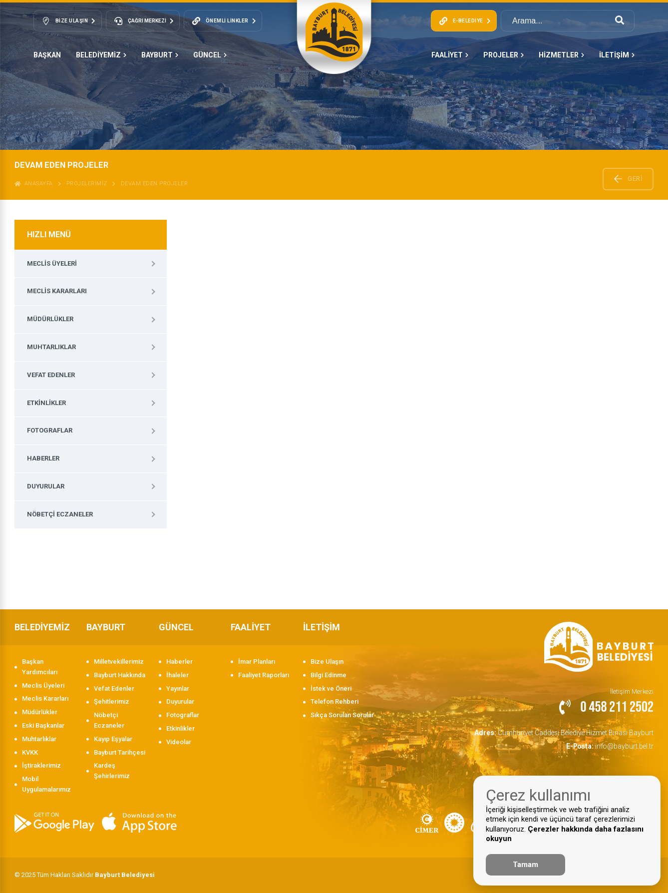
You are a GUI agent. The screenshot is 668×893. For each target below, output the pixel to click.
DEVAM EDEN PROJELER (154, 183)
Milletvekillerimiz (119, 661)
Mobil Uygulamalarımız (46, 784)
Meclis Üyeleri (52, 263)
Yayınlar (177, 688)
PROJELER (503, 55)
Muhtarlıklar (51, 347)
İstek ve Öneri (331, 688)
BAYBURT (159, 55)
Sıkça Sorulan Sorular (342, 715)
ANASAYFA (33, 183)
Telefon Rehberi (334, 701)
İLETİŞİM (617, 55)
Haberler (43, 458)
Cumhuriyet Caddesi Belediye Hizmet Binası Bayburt (568, 732)
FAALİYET (449, 55)
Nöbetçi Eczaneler (60, 514)
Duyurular (45, 486)
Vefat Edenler (51, 375)
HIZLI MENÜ (49, 234)
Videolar (178, 742)
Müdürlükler (50, 319)
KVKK (30, 752)
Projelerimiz (86, 183)
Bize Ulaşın (327, 661)
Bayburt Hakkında (119, 675)
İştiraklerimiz (41, 765)
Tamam (525, 864)
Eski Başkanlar (43, 725)
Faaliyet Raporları (263, 675)
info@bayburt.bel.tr (612, 744)
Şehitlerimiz (111, 701)
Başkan (47, 55)
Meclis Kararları (57, 291)
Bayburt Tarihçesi (119, 752)
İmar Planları (256, 661)
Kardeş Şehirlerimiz (112, 771)
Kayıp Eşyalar (113, 739)
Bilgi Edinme (328, 675)
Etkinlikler (46, 403)
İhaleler (177, 675)
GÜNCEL (210, 55)
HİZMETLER (561, 55)
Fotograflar (49, 430)
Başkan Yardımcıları (39, 667)
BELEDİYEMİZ (101, 55)
